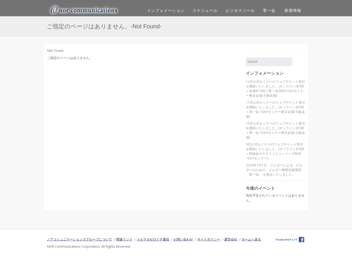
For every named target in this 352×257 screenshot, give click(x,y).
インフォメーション (166, 10)
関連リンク (124, 239)
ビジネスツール (240, 10)
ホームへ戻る (251, 239)
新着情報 (292, 10)
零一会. (270, 10)
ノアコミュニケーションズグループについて (79, 239)
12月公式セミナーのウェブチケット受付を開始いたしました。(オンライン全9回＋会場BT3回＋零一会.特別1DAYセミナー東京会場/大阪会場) (275, 88)
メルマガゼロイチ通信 (153, 239)
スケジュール (205, 10)
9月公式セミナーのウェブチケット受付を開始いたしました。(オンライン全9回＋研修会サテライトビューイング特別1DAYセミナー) (275, 151)
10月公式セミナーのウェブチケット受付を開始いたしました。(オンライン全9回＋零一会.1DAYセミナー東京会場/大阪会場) (275, 130)
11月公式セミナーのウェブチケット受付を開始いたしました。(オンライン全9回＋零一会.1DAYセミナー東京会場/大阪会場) (275, 109)
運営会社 (230, 239)
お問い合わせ (183, 239)
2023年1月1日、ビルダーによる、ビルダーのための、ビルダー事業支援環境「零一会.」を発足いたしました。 (274, 170)
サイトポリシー (208, 239)
